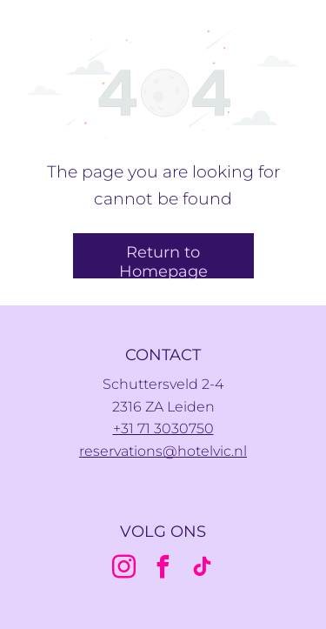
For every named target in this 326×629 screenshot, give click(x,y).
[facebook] (163, 569)
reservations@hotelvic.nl (163, 451)
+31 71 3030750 (163, 428)
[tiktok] (202, 569)
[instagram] (124, 569)
